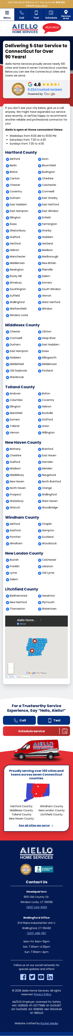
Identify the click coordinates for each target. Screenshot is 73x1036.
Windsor (47, 308)
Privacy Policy (42, 994)
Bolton (46, 393)
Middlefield (17, 364)
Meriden (47, 468)
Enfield (46, 217)
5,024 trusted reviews (45, 89)
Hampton (48, 530)
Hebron (14, 250)
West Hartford (51, 302)
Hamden (47, 462)
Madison (47, 250)
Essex (13, 224)
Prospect (15, 494)
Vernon (46, 295)
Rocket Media (49, 1023)
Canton (15, 178)
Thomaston (17, 609)
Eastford (15, 530)
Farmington (49, 224)
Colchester (49, 185)
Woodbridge (50, 507)
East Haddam (18, 204)
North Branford (51, 481)
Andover (15, 393)
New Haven (17, 481)
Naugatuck (49, 475)
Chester (15, 185)
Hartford (15, 243)
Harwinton (48, 596)
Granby (46, 230)
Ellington (15, 217)
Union (45, 426)
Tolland (14, 426)
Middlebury (17, 475)
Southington (18, 289)
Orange (47, 488)
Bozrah (14, 560)
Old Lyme (48, 573)
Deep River (49, 338)
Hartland (47, 243)
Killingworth (49, 357)
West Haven (50, 501)
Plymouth (48, 602)
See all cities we (36, 825)
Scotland (47, 537)
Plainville (47, 269)
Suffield (15, 295)
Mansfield (16, 413)
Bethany (15, 449)
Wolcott (15, 507)
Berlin (13, 165)
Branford (47, 449)
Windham (16, 543)
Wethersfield (18, 308)
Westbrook (17, 377)
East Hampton (19, 211)
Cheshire (47, 178)
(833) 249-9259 (36, 907)
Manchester (17, 256)
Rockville (47, 413)
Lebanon (47, 566)
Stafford (47, 419)
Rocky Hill (16, 276)
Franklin (15, 566)
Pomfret (15, 537)
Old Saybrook (18, 370)
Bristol (13, 172)
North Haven (18, 488)
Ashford (15, 159)
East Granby (50, 198)
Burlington (48, 172)
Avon (45, 159)
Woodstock (49, 543)
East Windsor (50, 211)
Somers (47, 282)
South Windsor (51, 289)
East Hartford (50, 204)
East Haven (49, 455)
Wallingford (17, 302)
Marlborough (50, 256)
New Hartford (18, 602)
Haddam (47, 237)
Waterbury (17, 501)
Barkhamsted (18, 596)
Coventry (16, 191)
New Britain (49, 263)
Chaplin (47, 524)
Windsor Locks (19, 315)
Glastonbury (18, 230)
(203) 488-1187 (36, 933)
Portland (47, 370)
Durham (15, 198)
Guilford (15, 237)
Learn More (41, 5)
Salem (46, 276)
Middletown (17, 263)
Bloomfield (49, 165)
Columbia (16, 400)
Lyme (13, 573)
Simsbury (16, 282)
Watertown (49, 609)
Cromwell (48, 191)
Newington (17, 269)
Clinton (46, 331)
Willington (48, 432)
